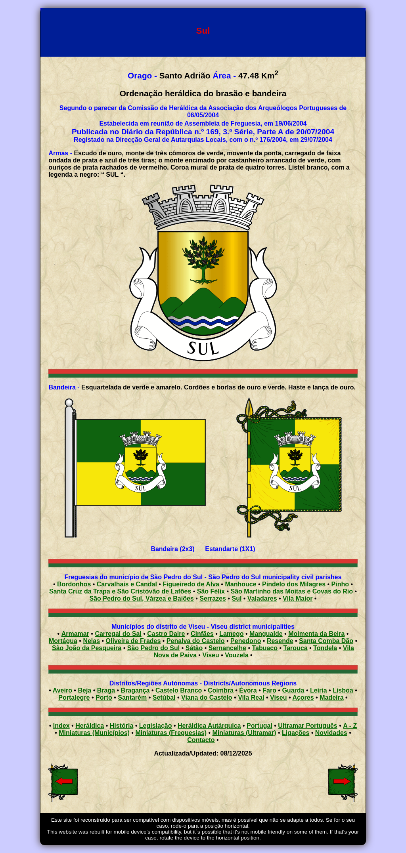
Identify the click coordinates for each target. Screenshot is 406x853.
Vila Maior (297, 598)
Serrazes (212, 598)
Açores (303, 697)
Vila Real (251, 697)
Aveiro (62, 690)
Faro (269, 690)
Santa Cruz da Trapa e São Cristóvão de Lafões (120, 591)
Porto (104, 697)
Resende (280, 640)
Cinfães (202, 633)
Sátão (194, 648)
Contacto (200, 740)
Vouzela (236, 655)
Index (61, 725)
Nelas (91, 640)
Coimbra (221, 690)
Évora (248, 690)
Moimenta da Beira (316, 633)
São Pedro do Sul (153, 648)
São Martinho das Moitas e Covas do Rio (292, 591)
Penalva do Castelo (196, 640)
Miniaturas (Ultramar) (244, 732)
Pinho (340, 584)
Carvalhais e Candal (127, 584)
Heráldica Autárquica (209, 725)
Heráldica (89, 725)
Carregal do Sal (118, 633)
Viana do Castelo (206, 697)
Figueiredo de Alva (191, 584)
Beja (84, 690)
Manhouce (240, 584)
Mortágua (63, 640)
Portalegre (74, 697)
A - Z (350, 725)
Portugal (259, 725)
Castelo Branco (178, 690)
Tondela (325, 648)
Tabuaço (265, 648)
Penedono (245, 640)
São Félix (211, 591)
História (122, 725)
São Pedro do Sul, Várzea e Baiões (142, 598)
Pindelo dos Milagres (294, 584)
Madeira (331, 697)
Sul (236, 598)
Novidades (331, 732)
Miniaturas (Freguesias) (171, 732)
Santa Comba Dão (326, 640)
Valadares (262, 598)
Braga (106, 690)
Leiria (318, 690)
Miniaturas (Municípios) (94, 732)
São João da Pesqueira (86, 648)
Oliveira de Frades (133, 640)
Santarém (132, 697)
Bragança (135, 690)
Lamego (231, 633)
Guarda (293, 690)
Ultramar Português (307, 725)
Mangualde (266, 633)
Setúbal (164, 697)
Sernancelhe (227, 648)
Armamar (75, 633)
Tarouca (295, 648)
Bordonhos (74, 584)
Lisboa (343, 690)
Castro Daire (166, 633)
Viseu (210, 655)
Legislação (155, 725)
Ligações (295, 732)
